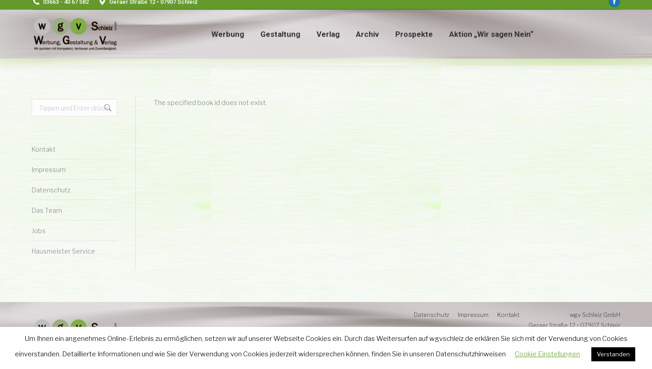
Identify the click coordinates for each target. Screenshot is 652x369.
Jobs (39, 231)
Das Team (47, 210)
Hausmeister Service (63, 251)
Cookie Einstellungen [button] (547, 354)
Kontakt (44, 149)
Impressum (49, 169)
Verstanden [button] (613, 354)
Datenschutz (51, 190)
